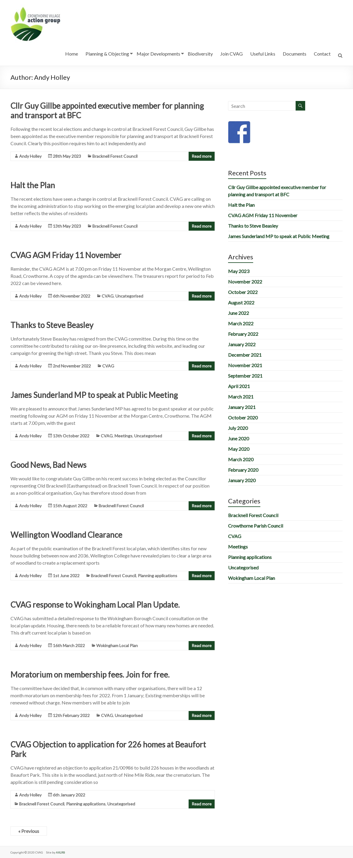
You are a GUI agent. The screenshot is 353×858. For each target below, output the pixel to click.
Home (71, 53)
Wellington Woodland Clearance (66, 535)
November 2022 (245, 281)
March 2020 (240, 459)
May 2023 (238, 271)
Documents (294, 53)
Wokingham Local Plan (117, 645)
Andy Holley (30, 156)
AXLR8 (60, 852)
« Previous (28, 831)
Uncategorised (129, 295)
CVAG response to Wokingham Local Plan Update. (95, 604)
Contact (322, 53)
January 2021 (242, 407)
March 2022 (240, 323)
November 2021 (245, 365)
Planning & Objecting (107, 53)
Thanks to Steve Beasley (51, 325)
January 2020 (242, 480)
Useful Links (262, 53)
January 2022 (242, 344)
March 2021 (240, 396)
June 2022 (238, 313)
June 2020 (238, 438)
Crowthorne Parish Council (255, 525)
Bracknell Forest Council (114, 156)
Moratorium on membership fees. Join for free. (89, 674)
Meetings (123, 435)
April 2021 (239, 386)
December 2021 (245, 355)
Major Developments (158, 53)
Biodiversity (200, 53)
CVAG (108, 295)
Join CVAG (231, 53)
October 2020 (243, 417)
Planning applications (157, 575)
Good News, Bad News (48, 465)
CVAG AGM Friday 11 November (65, 255)
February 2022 (243, 334)
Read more (202, 156)
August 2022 (241, 302)
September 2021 (245, 376)
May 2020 (238, 449)
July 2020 (238, 428)
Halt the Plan (32, 185)
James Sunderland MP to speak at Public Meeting (94, 395)
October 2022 (243, 292)
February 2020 (243, 470)
